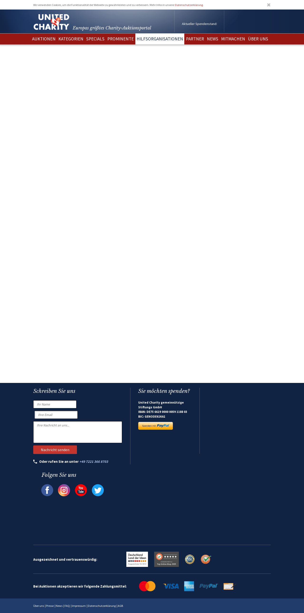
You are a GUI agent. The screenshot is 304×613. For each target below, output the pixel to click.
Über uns (38, 606)
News (59, 606)
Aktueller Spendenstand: (199, 23)
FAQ (67, 606)
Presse (50, 606)
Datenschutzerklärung (189, 5)
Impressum (79, 606)
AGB (120, 606)
